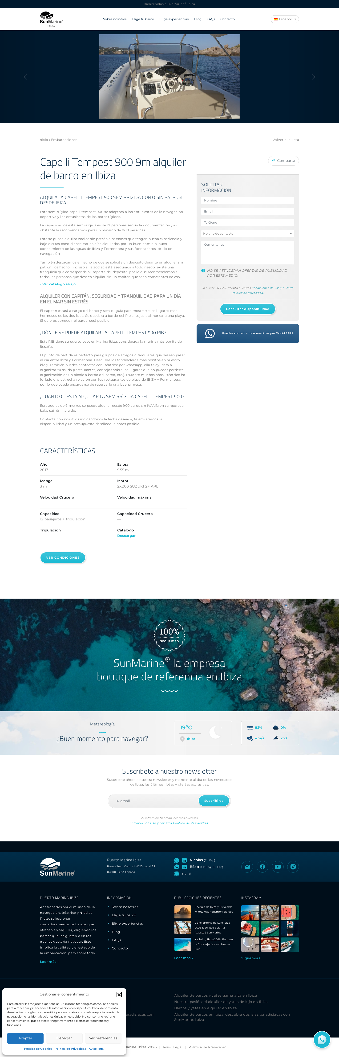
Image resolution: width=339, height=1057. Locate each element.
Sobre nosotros (115, 19)
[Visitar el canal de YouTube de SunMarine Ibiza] (278, 867)
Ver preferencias (103, 1038)
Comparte (283, 160)
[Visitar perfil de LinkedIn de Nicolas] (185, 860)
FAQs (211, 19)
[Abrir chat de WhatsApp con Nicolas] (177, 860)
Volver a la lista (283, 140)
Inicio (43, 140)
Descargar (126, 536)
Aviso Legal (173, 1047)
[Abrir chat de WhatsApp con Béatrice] (177, 867)
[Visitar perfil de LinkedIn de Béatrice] (185, 867)
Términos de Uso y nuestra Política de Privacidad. (169, 823)
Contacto (227, 19)
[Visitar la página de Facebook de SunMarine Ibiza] (262, 867)
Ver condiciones (63, 557)
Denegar (64, 1038)
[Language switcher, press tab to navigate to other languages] (285, 19)
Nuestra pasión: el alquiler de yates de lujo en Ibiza (221, 1001)
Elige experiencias (174, 19)
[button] (119, 994)
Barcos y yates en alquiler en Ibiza (205, 1008)
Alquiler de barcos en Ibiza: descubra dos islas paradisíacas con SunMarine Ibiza (232, 1017)
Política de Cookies (38, 1048)
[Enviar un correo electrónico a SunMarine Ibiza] (247, 867)
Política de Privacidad (70, 1048)
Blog (198, 19)
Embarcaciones (64, 140)
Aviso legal (97, 1048)
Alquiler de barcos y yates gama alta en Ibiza (215, 995)
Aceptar (25, 1038)
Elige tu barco (143, 19)
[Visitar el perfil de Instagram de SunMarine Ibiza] (293, 867)
